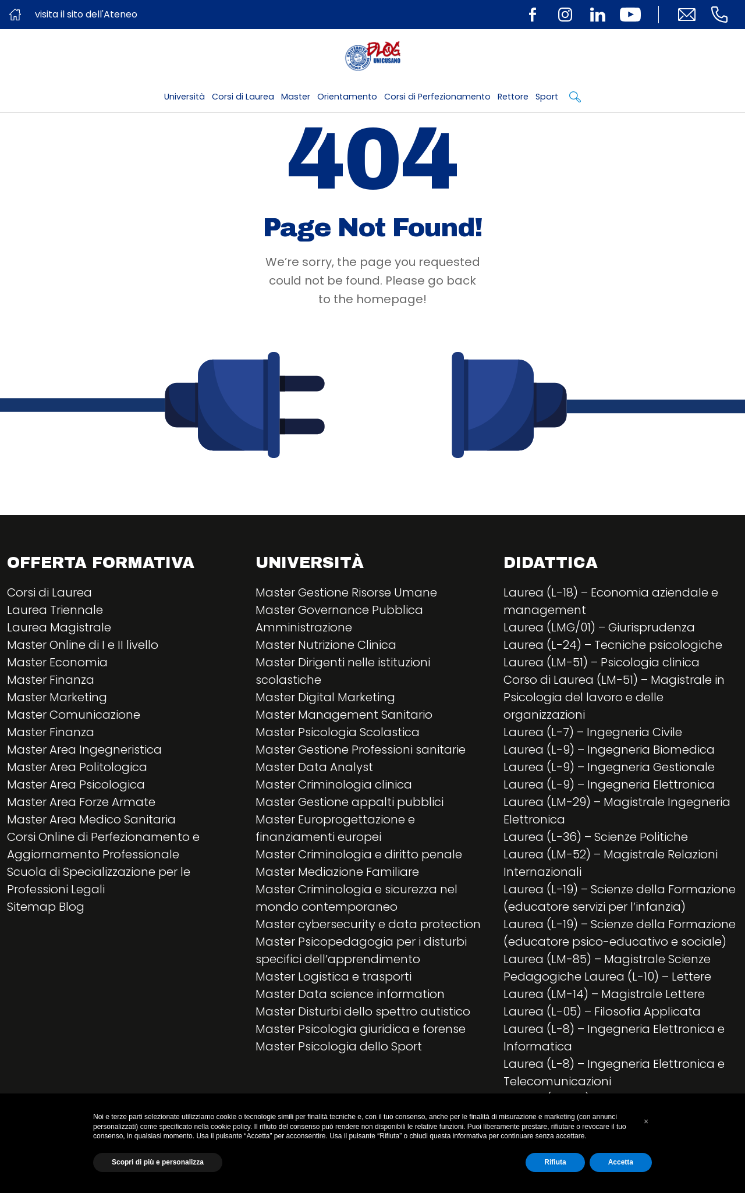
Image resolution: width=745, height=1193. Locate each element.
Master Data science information (350, 994)
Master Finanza (50, 680)
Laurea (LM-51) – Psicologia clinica (601, 662)
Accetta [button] (620, 1162)
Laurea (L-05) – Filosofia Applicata (602, 1011)
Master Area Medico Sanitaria (91, 819)
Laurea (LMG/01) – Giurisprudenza (599, 627)
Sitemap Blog (45, 907)
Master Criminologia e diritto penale (359, 854)
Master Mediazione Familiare (337, 872)
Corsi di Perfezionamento (437, 96)
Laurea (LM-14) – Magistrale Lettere (604, 994)
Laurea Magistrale (59, 627)
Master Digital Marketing (325, 697)
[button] (646, 1121)
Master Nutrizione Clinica (326, 645)
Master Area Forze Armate (81, 802)
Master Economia (57, 662)
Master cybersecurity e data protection (368, 924)
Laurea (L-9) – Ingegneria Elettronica (609, 784)
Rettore (513, 96)
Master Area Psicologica (76, 784)
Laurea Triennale (55, 610)
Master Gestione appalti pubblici (350, 802)
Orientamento (347, 96)
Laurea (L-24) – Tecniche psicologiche (612, 645)
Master (295, 96)
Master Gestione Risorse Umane (346, 592)
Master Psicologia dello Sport (339, 1046)
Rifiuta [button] (555, 1162)
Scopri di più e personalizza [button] (158, 1162)
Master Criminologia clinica (334, 784)
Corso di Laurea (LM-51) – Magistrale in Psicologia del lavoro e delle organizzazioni (614, 697)
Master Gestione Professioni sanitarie (361, 749)
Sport (546, 96)
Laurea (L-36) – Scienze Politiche (595, 837)
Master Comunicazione (73, 714)
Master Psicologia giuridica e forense (361, 1029)
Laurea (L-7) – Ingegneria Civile (592, 732)
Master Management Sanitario (344, 714)
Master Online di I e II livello (82, 645)
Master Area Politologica (77, 767)
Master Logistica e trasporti (333, 976)
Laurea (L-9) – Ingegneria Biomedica (609, 749)
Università (184, 96)
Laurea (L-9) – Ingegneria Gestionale (609, 767)
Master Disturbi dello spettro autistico (363, 1011)
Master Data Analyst (314, 767)
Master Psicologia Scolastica (338, 732)
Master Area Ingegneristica (84, 749)
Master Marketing (57, 697)
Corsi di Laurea (243, 96)
